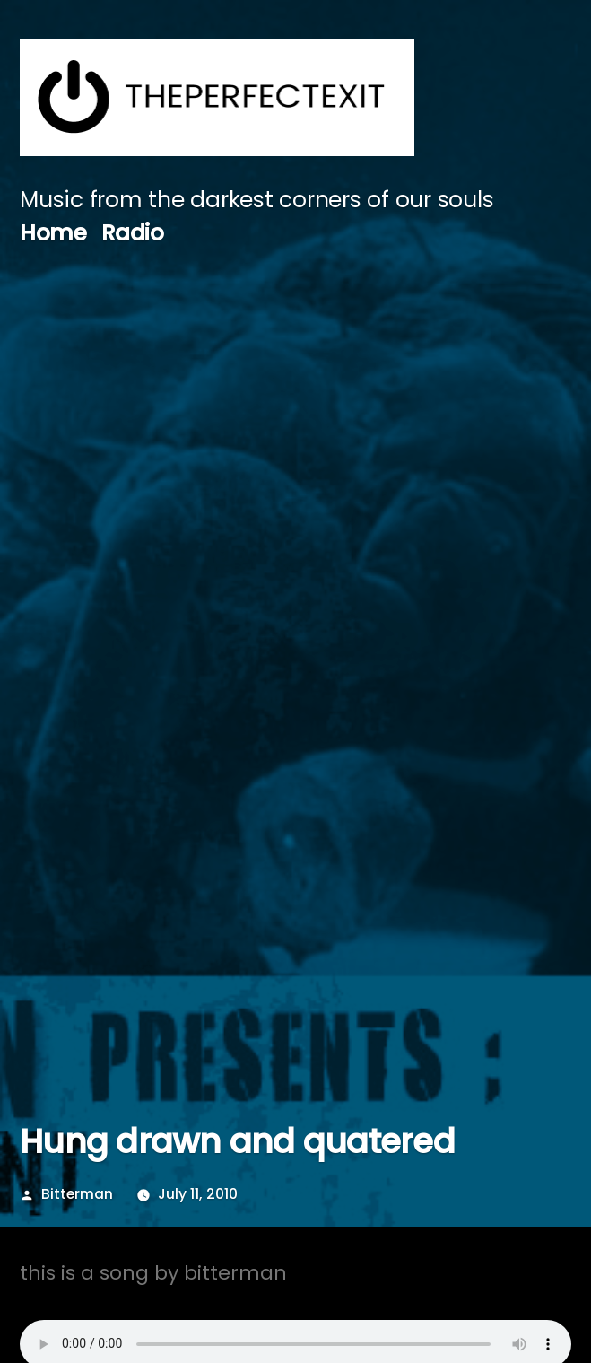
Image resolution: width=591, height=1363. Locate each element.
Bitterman (77, 1193)
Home (53, 233)
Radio (132, 233)
